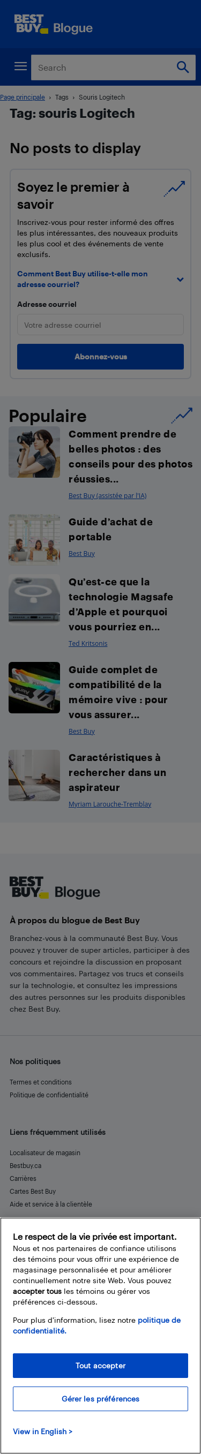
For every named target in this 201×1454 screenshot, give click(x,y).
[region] (100, 1335)
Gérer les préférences (101, 1398)
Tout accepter (100, 1365)
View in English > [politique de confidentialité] (42, 1431)
